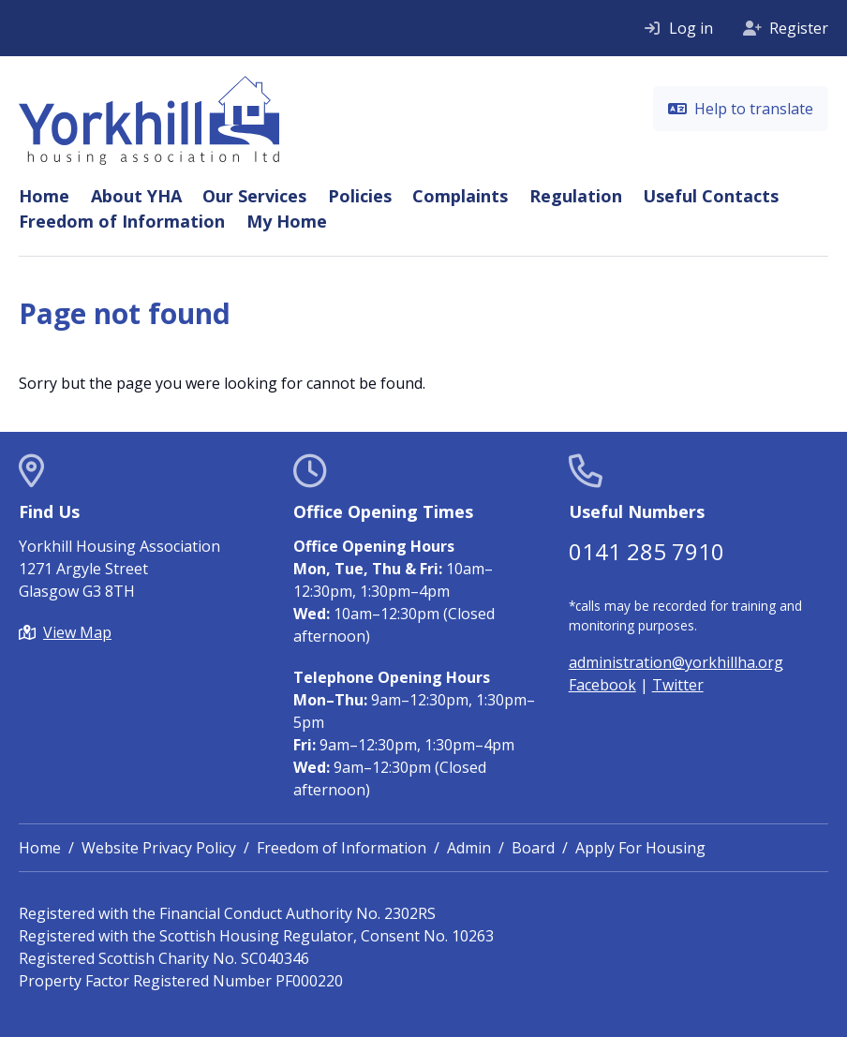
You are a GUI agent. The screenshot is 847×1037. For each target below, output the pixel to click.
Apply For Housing (640, 847)
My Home (286, 221)
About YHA (136, 196)
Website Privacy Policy (159, 847)
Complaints (460, 196)
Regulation (575, 196)
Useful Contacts (711, 196)
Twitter (678, 684)
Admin (469, 847)
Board (533, 847)
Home (44, 196)
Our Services (254, 196)
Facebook (602, 684)
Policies (360, 196)
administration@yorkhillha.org (676, 662)
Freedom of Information (122, 221)
